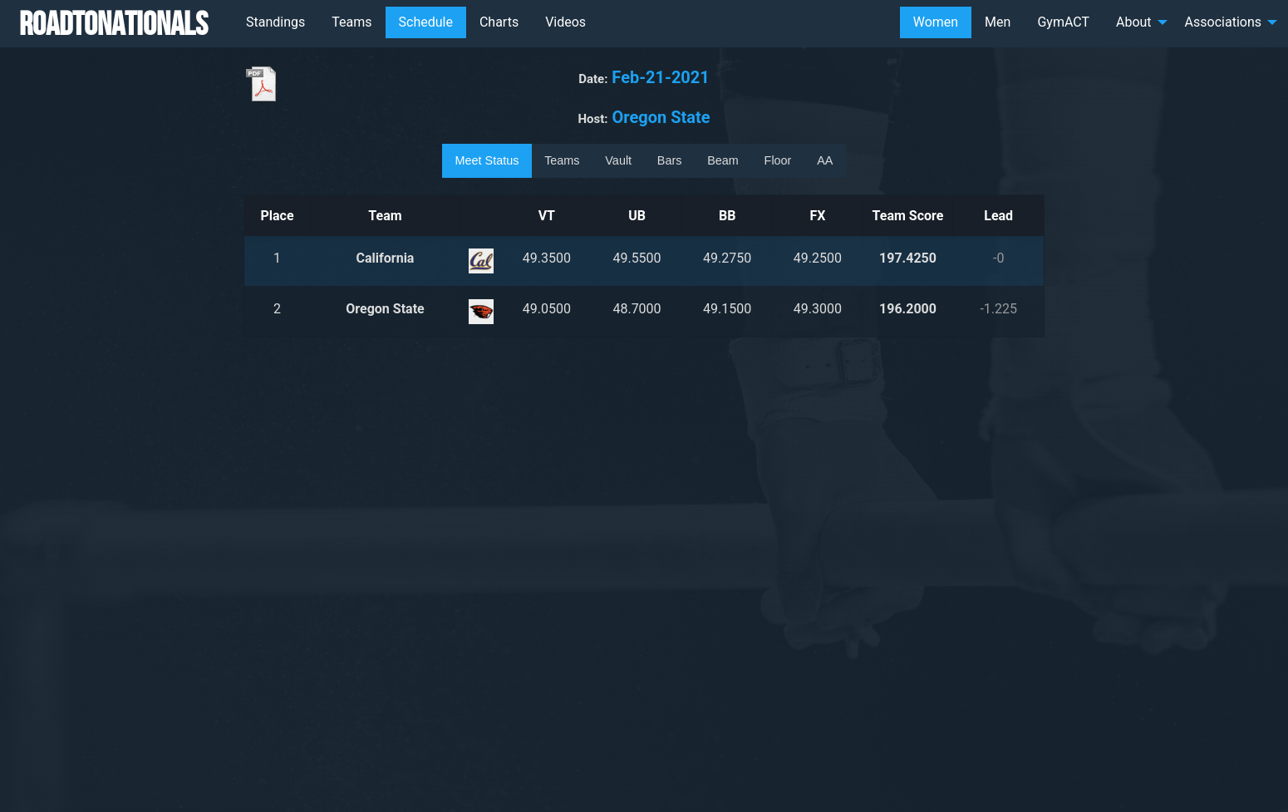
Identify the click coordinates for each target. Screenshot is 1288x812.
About (1134, 22)
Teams (351, 22)
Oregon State (385, 309)
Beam (723, 160)
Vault (618, 160)
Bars (669, 160)
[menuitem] (275, 22)
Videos (565, 22)
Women (935, 22)
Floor (778, 160)
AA (825, 160)
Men (997, 22)
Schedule (426, 22)
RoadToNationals (113, 23)
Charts (499, 22)
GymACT (1063, 22)
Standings (275, 22)
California (385, 258)
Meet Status (487, 160)
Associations (1223, 22)
